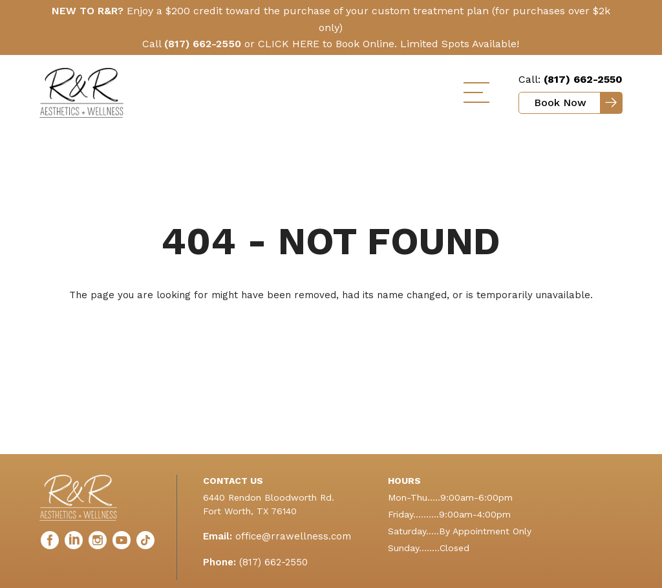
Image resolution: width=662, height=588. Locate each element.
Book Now (560, 102)
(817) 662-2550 (273, 562)
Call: (570, 79)
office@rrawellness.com (293, 536)
